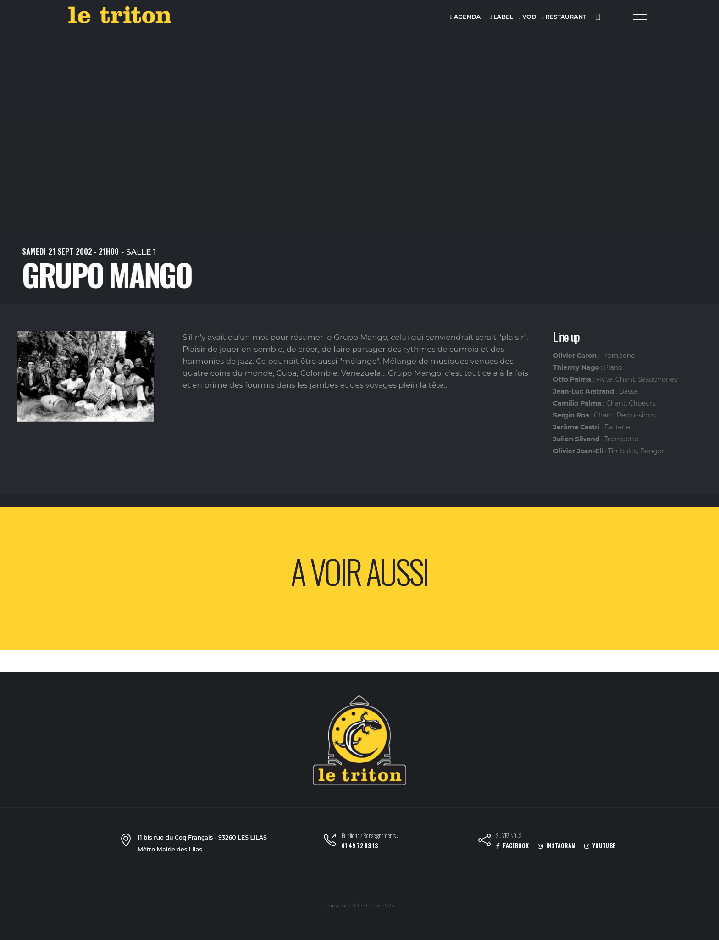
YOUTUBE (599, 845)
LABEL (501, 17)
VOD (527, 17)
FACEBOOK (512, 845)
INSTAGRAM (556, 845)
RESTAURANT (564, 17)
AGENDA (465, 17)
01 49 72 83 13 (360, 845)
